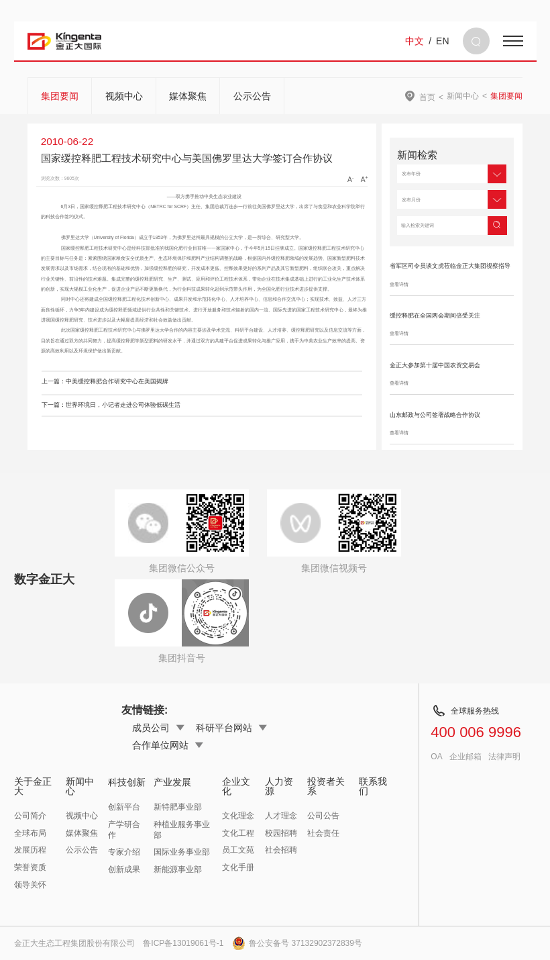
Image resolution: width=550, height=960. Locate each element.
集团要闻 (59, 96)
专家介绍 (124, 852)
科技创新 (127, 782)
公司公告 (323, 815)
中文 (414, 41)
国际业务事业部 (182, 852)
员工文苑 (238, 850)
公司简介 (30, 815)
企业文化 (236, 786)
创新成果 (124, 869)
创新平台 (124, 807)
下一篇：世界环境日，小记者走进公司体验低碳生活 (111, 404)
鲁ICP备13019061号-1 (183, 943)
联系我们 (373, 786)
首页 (427, 97)
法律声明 (504, 757)
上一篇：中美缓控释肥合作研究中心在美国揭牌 (105, 381)
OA (436, 757)
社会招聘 (281, 850)
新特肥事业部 (178, 807)
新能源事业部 (178, 869)
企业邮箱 (465, 757)
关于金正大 (33, 786)
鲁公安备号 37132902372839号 (297, 943)
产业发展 (172, 782)
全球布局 (30, 833)
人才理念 (281, 815)
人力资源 (279, 786)
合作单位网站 (167, 745)
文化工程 (238, 833)
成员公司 (158, 727)
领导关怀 (30, 885)
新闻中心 (463, 96)
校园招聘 (281, 833)
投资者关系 (326, 786)
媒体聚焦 (188, 96)
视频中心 (124, 96)
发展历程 (30, 850)
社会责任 (323, 833)
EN (442, 41)
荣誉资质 (30, 867)
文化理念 (238, 815)
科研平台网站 (231, 727)
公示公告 (252, 96)
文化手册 (238, 867)
